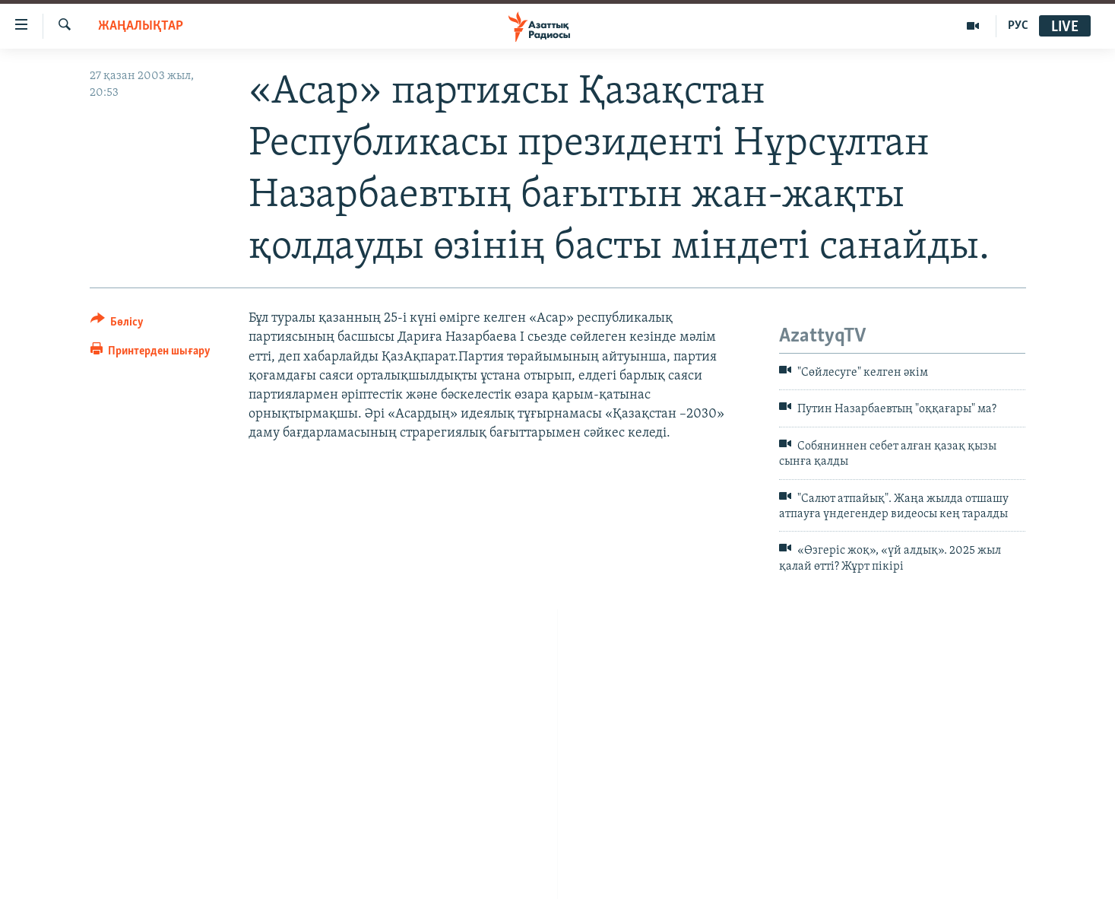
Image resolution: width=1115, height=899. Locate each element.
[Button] (117, 324)
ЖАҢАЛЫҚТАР (140, 26)
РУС (1018, 26)
